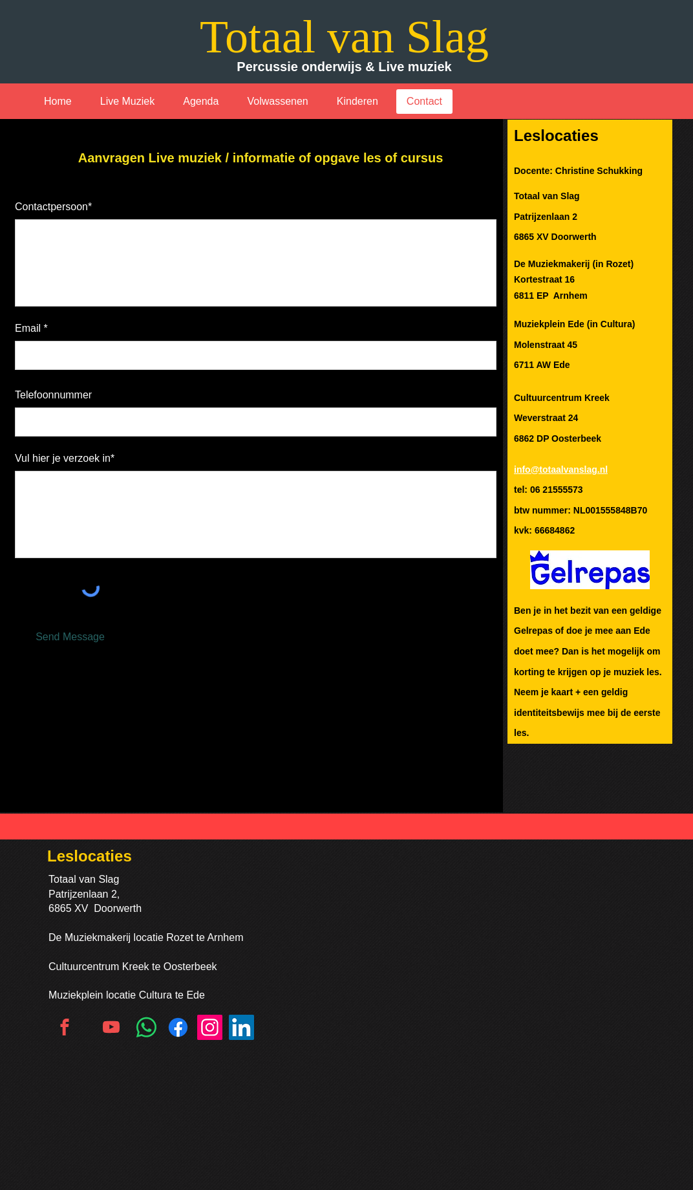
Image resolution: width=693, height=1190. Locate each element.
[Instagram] (209, 1027)
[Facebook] (178, 1027)
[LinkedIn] (241, 1027)
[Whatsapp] (146, 1027)
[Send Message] (70, 636)
